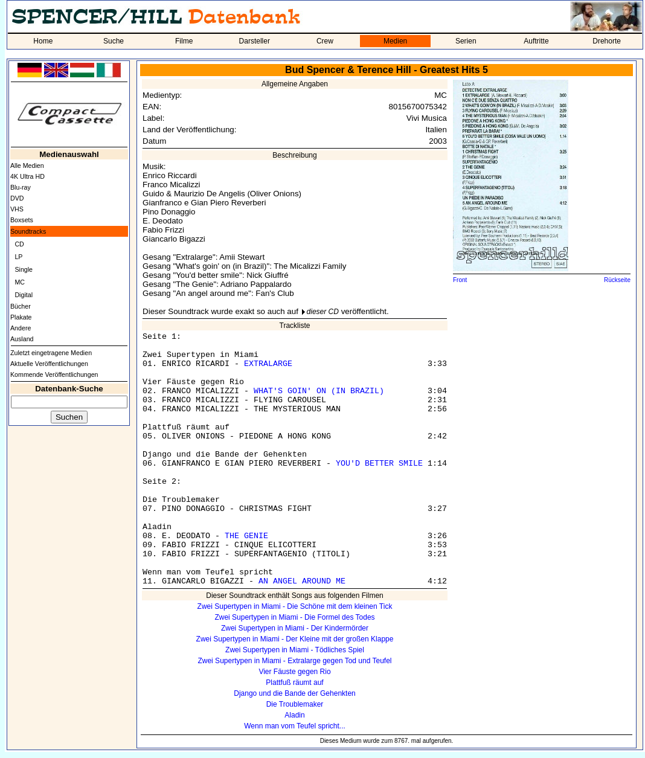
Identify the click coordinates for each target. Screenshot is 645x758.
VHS (17, 209)
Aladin (294, 715)
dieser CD (323, 311)
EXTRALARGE (268, 363)
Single (23, 269)
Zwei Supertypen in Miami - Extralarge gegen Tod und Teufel (294, 661)
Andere (20, 328)
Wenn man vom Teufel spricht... (294, 726)
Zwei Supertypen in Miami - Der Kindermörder (294, 628)
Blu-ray (20, 187)
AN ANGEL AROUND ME (301, 581)
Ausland (22, 338)
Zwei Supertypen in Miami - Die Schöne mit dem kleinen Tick (295, 606)
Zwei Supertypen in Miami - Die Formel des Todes (294, 617)
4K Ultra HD (27, 176)
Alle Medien (27, 165)
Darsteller (254, 41)
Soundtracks (28, 231)
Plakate (21, 317)
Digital (23, 294)
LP (18, 256)
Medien (395, 41)
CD (19, 244)
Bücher (20, 306)
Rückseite (617, 280)
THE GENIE (246, 536)
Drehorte (606, 41)
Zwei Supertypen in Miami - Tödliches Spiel (294, 650)
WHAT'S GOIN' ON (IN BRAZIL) (319, 391)
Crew (324, 41)
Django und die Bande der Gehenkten (295, 693)
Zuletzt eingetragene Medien (51, 352)
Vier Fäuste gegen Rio (294, 671)
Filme (184, 41)
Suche (113, 41)
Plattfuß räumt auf (294, 682)
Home (43, 41)
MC (19, 282)
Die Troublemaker (295, 704)
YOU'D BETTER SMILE (379, 463)
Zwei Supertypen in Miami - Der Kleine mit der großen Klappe (295, 639)
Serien (466, 41)
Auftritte (536, 41)
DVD (17, 198)
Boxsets (21, 219)
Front (460, 280)
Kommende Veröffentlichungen (54, 374)
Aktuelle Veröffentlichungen (49, 363)
